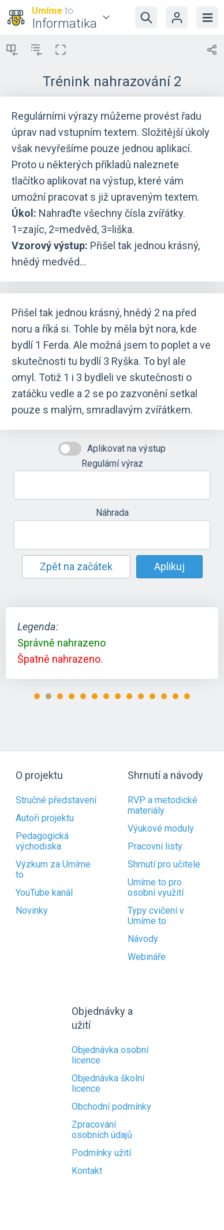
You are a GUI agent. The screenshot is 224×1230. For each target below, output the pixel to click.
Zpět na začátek (76, 566)
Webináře (147, 957)
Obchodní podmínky (111, 1107)
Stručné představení (56, 800)
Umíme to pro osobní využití (156, 887)
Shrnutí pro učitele (164, 864)
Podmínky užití (101, 1153)
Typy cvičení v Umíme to (156, 916)
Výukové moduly (161, 828)
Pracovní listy (155, 846)
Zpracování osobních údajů (102, 1130)
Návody (143, 939)
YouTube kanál (44, 893)
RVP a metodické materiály (162, 805)
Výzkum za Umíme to (53, 869)
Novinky (32, 911)
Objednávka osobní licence (110, 1055)
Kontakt (87, 1171)
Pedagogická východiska (42, 841)
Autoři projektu (45, 818)
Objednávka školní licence (108, 1083)
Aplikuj (169, 566)
